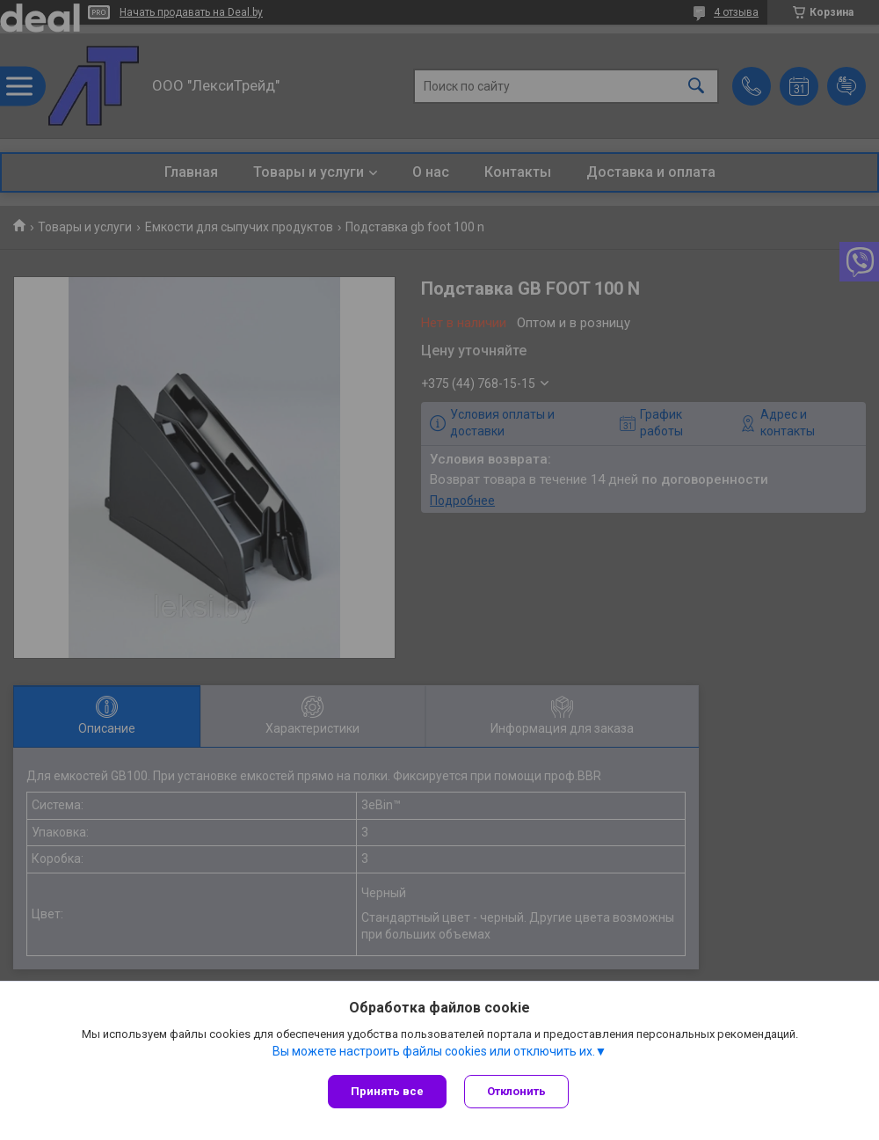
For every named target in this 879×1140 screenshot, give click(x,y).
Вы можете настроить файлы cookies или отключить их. (433, 1051)
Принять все (387, 1091)
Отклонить (516, 1091)
